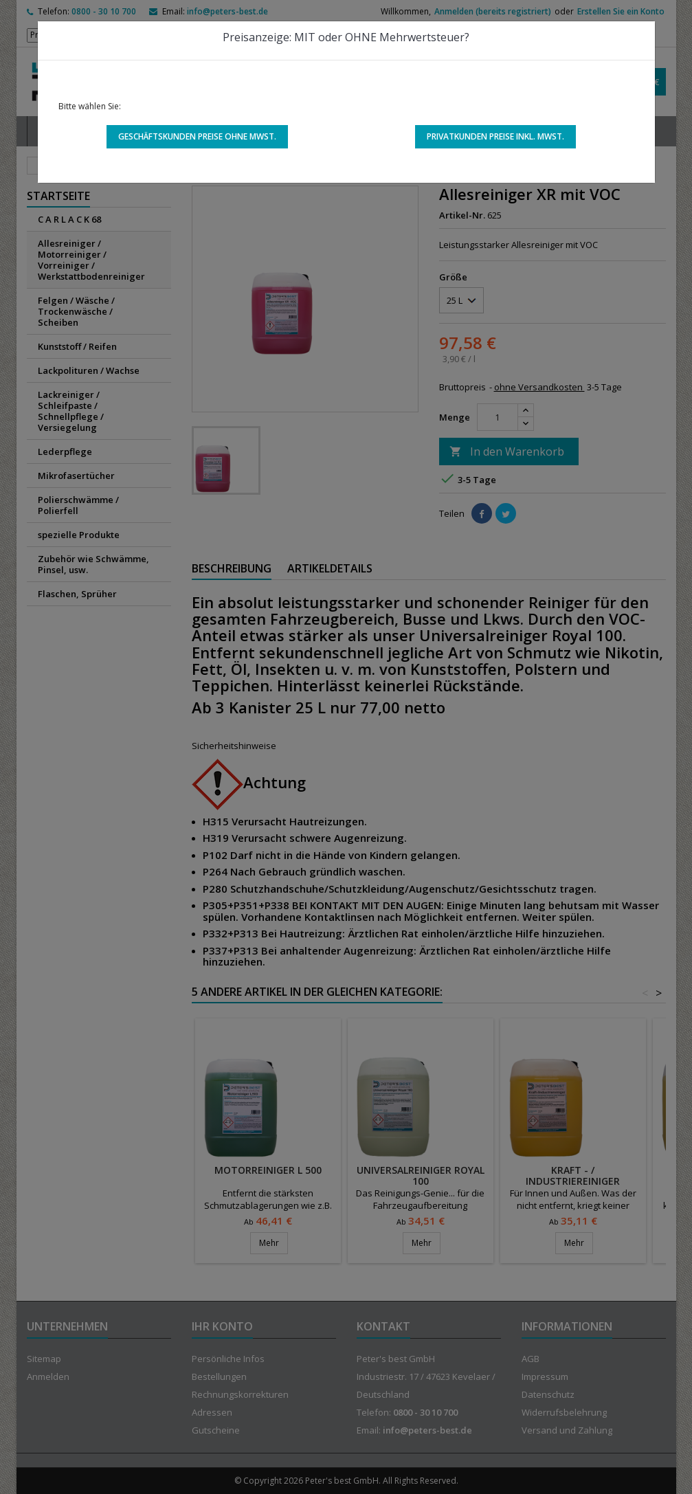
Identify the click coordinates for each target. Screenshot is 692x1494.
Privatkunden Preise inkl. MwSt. (495, 136)
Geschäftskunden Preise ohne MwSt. (197, 136)
